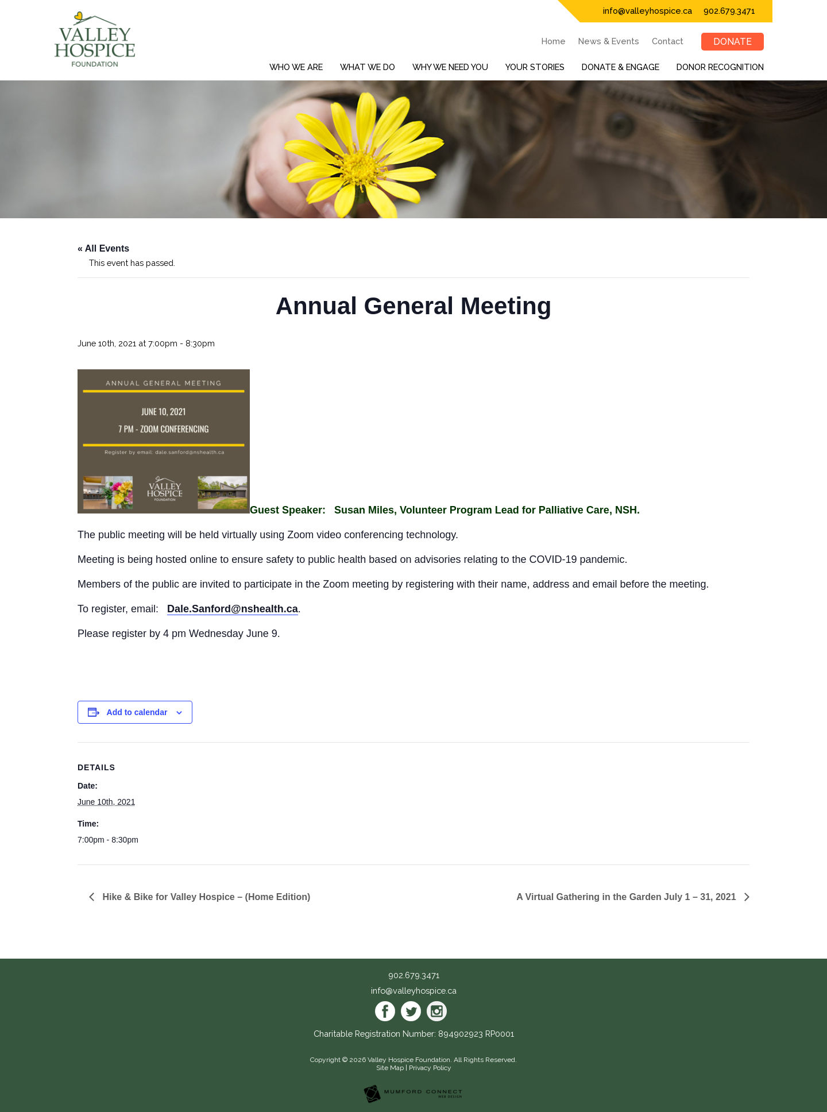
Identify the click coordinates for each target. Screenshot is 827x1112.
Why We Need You (450, 67)
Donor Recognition (720, 67)
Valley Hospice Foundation (409, 1060)
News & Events (608, 41)
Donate (732, 41)
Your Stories (535, 67)
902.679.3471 (729, 11)
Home (554, 41)
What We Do (367, 67)
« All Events (103, 248)
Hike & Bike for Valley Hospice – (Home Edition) (205, 897)
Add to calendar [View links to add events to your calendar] (137, 712)
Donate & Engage (620, 67)
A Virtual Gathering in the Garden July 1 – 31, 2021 (627, 897)
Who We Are (296, 67)
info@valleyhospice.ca (647, 11)
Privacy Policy (430, 1068)
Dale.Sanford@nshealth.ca (232, 609)
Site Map (390, 1068)
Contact (667, 41)
